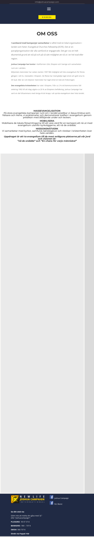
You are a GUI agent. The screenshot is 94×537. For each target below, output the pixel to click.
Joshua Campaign (59, 499)
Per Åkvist (56, 505)
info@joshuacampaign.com (47, 2)
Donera (47, 17)
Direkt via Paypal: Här (20, 534)
